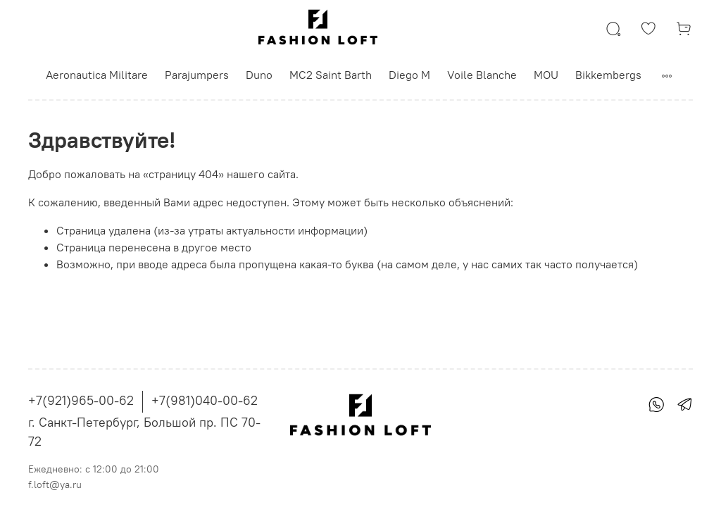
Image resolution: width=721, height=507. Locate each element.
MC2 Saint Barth (330, 75)
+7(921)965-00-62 (81, 400)
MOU (546, 75)
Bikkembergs (608, 75)
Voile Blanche (482, 75)
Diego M (409, 75)
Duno (259, 75)
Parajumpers (197, 75)
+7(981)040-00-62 (204, 400)
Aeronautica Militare (97, 75)
